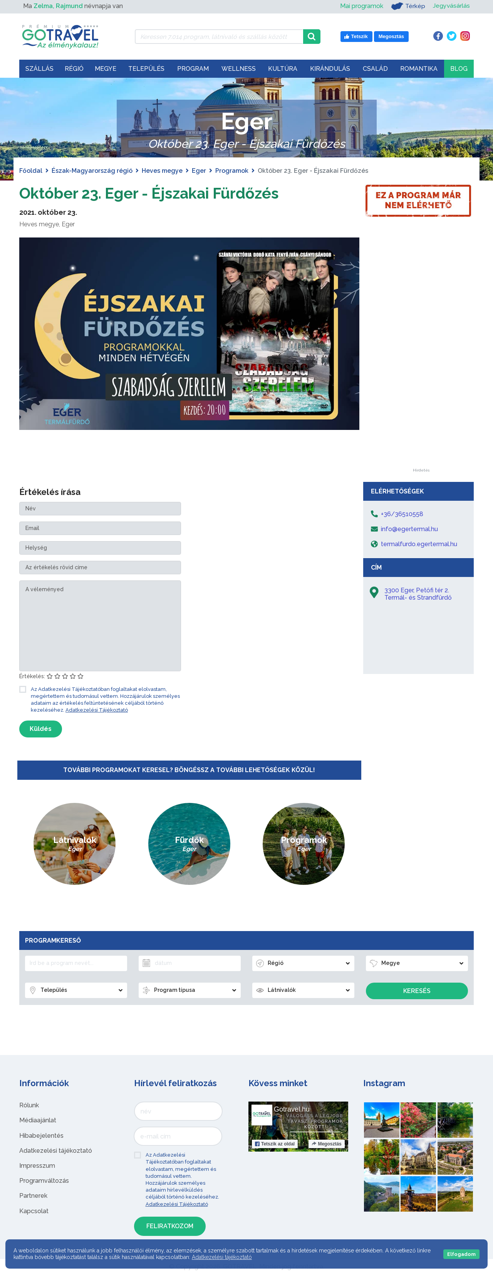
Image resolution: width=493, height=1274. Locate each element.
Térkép (408, 6)
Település (146, 68)
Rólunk (29, 1105)
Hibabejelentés (41, 1135)
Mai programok (361, 6)
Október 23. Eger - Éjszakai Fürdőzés (152, 193)
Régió (74, 68)
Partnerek (33, 1195)
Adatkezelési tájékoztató (55, 1150)
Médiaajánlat (37, 1120)
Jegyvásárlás (451, 6)
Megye (105, 68)
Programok (231, 170)
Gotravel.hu (292, 1109)
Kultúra (282, 68)
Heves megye (162, 170)
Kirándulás (330, 68)
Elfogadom (461, 1254)
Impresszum (37, 1165)
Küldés (41, 728)
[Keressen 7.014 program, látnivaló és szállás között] (219, 36)
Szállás (39, 68)
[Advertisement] (421, 352)
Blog (459, 68)
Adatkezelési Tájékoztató (96, 710)
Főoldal (30, 170)
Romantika (419, 68)
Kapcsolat (34, 1211)
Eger (199, 170)
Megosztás (326, 1144)
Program (193, 68)
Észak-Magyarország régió (92, 170)
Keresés (417, 991)
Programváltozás (44, 1180)
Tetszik (275, 1144)
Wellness (238, 68)
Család (375, 68)
